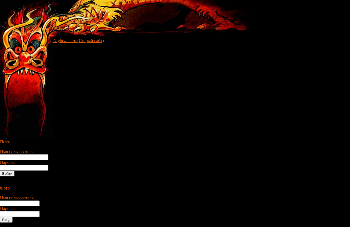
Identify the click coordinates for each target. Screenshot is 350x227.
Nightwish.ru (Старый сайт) (78, 40)
